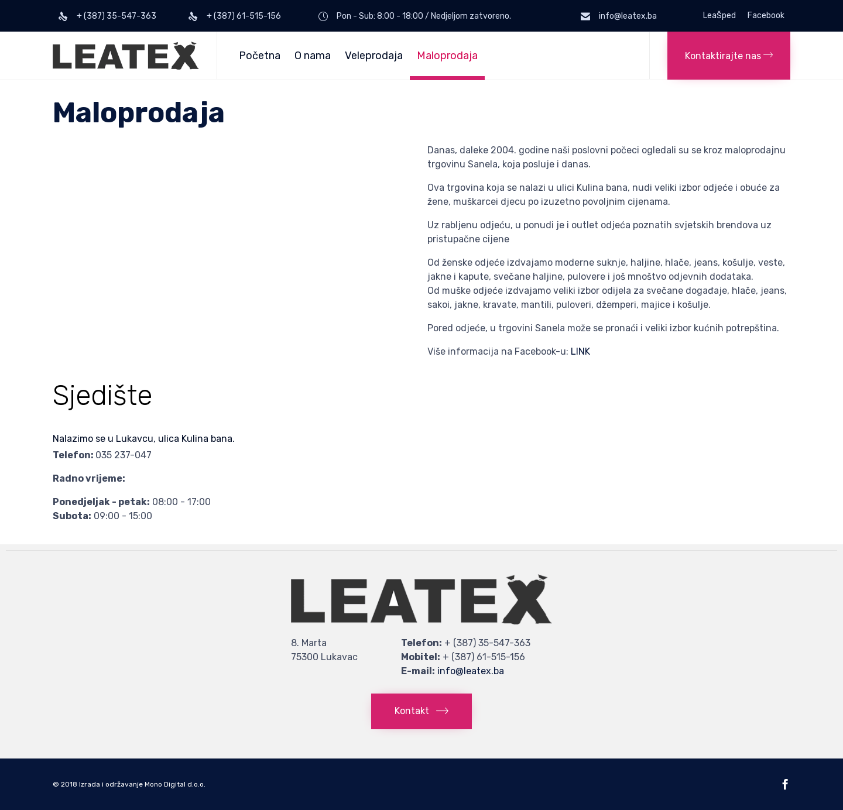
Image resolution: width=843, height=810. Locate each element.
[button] (728, 56)
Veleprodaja (374, 55)
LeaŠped (719, 16)
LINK (580, 351)
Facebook (766, 16)
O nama (312, 55)
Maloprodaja (447, 55)
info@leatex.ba (470, 671)
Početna (259, 55)
